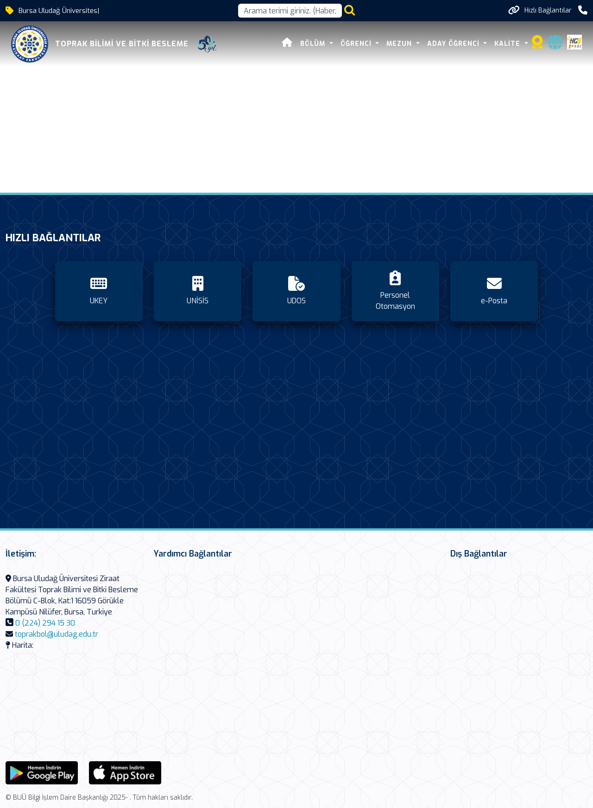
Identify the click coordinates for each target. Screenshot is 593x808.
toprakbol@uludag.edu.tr (56, 634)
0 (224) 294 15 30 (45, 623)
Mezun (400, 43)
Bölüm (314, 43)
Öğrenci (357, 43)
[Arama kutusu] (290, 11)
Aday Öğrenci (454, 43)
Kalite (508, 43)
